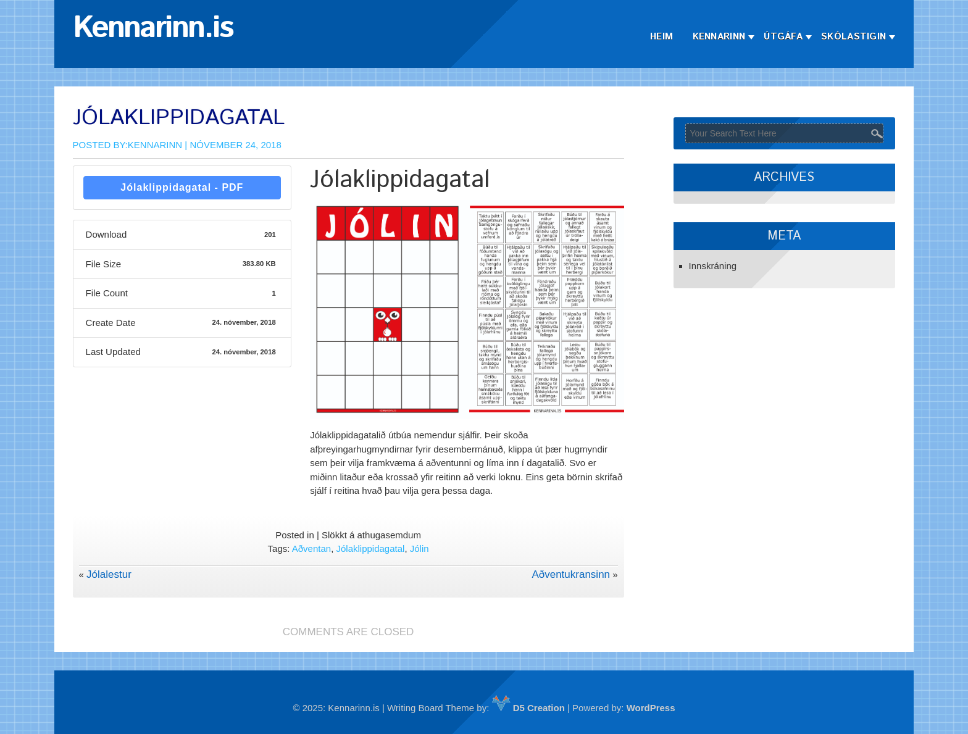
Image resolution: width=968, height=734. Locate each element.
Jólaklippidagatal (370, 548)
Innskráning (713, 266)
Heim (661, 36)
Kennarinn (719, 36)
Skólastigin (853, 36)
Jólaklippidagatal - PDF (181, 187)
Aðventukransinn (571, 574)
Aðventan (311, 548)
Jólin (419, 548)
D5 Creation (528, 708)
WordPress (651, 708)
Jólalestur (108, 574)
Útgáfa (783, 36)
